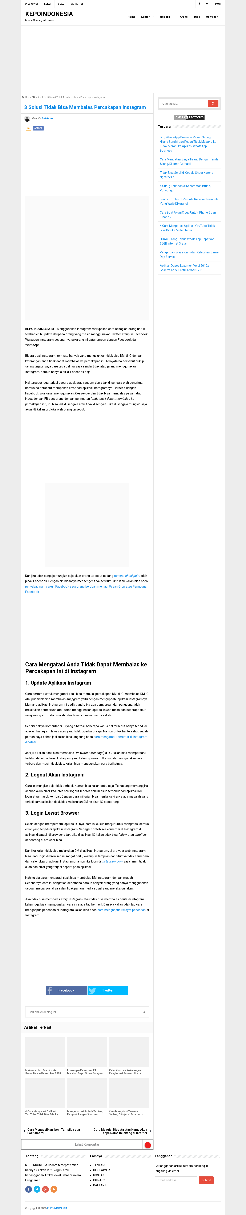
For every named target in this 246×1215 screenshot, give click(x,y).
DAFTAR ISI (100, 1185)
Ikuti (218, 4)
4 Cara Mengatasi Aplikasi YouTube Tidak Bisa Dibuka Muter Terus (41, 1114)
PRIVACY (99, 1180)
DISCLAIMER (101, 1170)
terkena (127, 576)
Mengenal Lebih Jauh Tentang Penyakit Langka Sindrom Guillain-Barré (85, 1114)
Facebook (60, 991)
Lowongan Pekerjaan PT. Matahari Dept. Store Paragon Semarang (84, 1073)
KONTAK (98, 1175)
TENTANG (99, 1165)
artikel (38, 128)
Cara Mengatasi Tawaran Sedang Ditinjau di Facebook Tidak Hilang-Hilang (126, 1114)
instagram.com (112, 861)
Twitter (101, 991)
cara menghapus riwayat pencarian (121, 910)
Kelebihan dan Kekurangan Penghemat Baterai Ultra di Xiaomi (125, 1073)
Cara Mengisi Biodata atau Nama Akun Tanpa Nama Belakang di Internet (120, 1131)
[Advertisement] (123, 59)
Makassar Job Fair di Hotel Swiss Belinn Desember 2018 (43, 1072)
